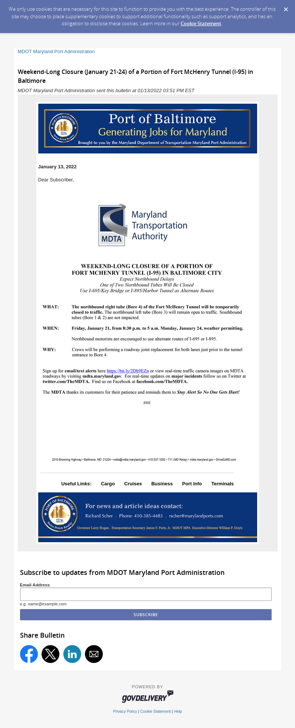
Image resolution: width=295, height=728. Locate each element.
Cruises (133, 483)
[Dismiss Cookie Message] (285, 7)
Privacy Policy (125, 711)
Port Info (192, 483)
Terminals (223, 483)
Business (162, 483)
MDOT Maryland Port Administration (56, 51)
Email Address (35, 584)
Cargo (108, 483)
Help (178, 711)
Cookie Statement (201, 23)
